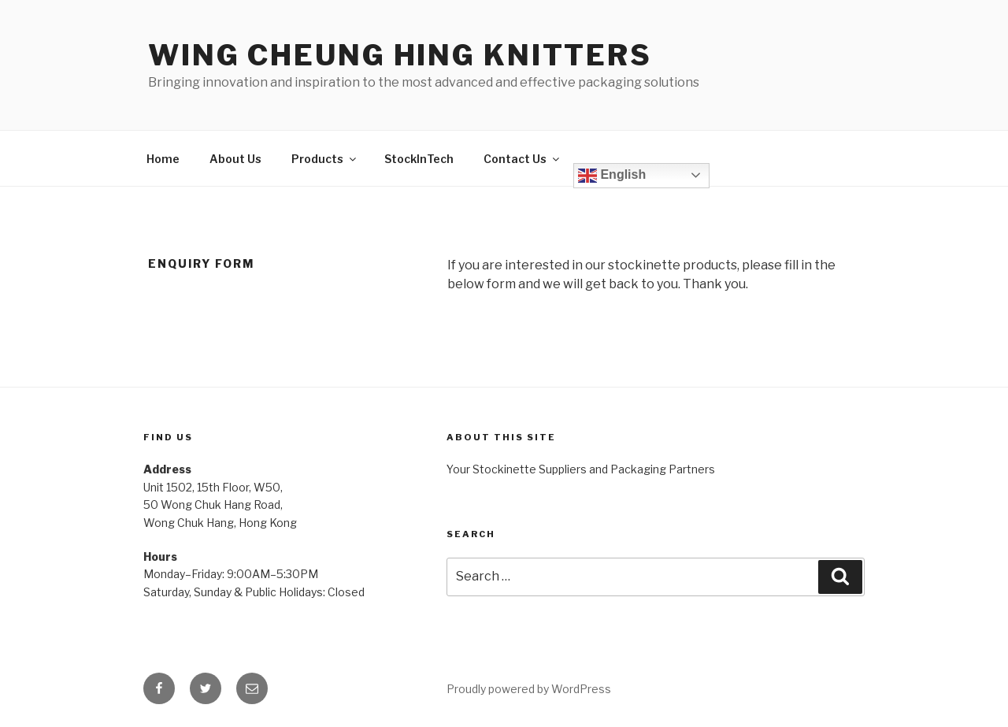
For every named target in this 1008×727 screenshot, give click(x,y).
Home (163, 158)
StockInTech (419, 158)
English (612, 175)
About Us (235, 158)
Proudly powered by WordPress (529, 688)
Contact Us (522, 158)
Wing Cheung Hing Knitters (400, 55)
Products (324, 158)
